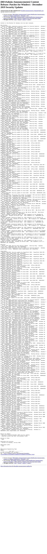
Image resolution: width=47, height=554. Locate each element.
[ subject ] (24, 19)
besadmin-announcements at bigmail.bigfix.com (32, 10)
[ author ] (29, 19)
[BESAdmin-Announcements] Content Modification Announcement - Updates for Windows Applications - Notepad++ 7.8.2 (24, 15)
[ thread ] (19, 19)
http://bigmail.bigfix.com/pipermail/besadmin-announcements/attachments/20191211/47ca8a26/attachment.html (17, 540)
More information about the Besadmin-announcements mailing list (16, 552)
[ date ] (15, 19)
